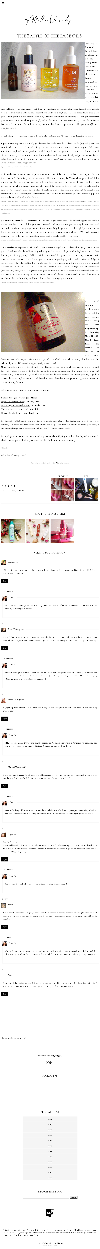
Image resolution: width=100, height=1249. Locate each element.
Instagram (63, 463)
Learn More (45, 1243)
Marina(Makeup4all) (16, 766)
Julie (10, 974)
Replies (9, 591)
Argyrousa (12, 834)
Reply (5, 581)
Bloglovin (49, 463)
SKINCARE (20, 491)
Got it (59, 1243)
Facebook (36, 463)
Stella (10, 904)
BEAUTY (12, 491)
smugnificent (13, 561)
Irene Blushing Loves (16, 629)
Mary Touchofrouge (16, 699)
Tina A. (12, 597)
